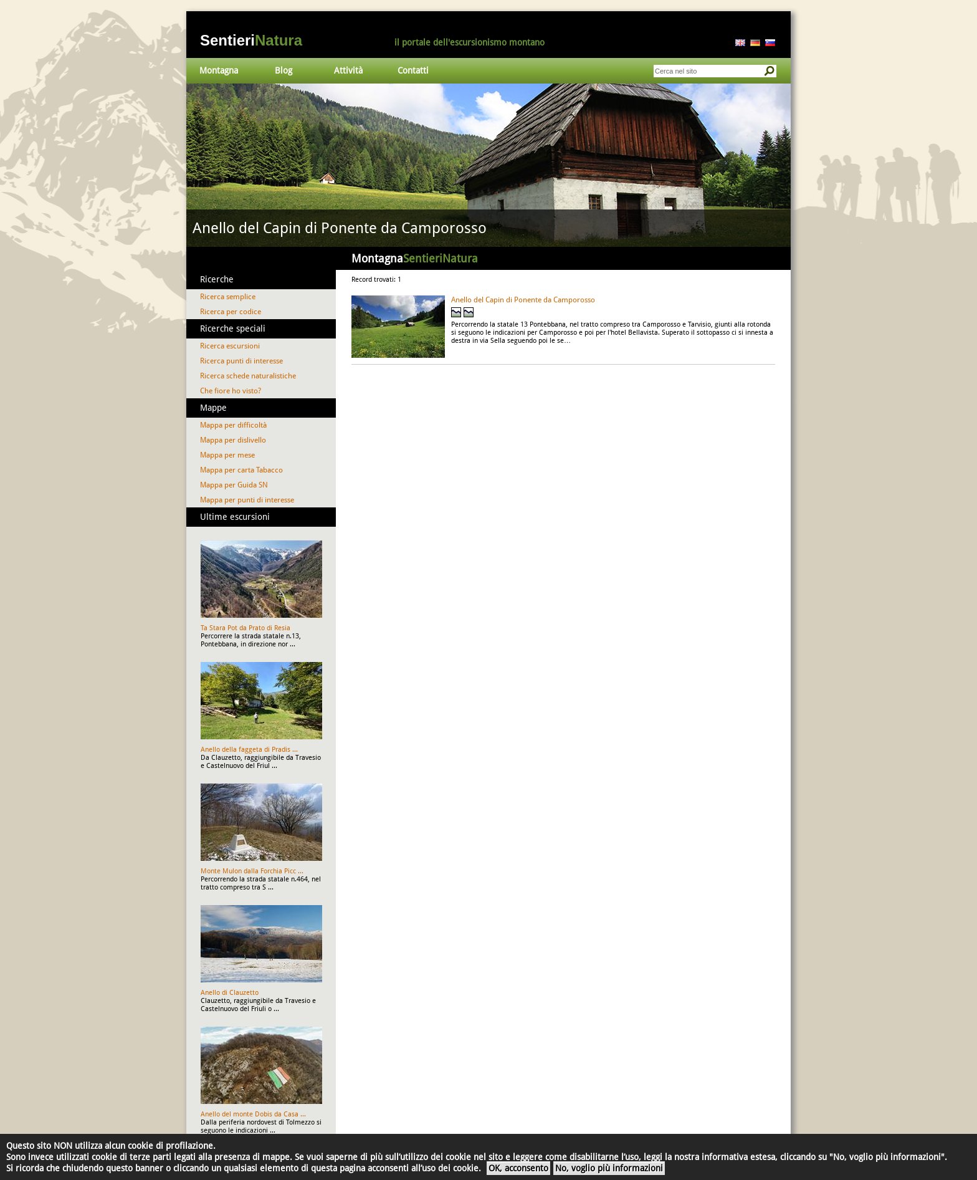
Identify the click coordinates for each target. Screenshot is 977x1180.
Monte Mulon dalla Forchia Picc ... (252, 871)
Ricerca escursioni (230, 346)
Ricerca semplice (227, 296)
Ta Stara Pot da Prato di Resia (245, 628)
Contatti (413, 70)
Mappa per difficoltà (233, 425)
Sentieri (251, 40)
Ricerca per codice (230, 311)
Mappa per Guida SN (234, 485)
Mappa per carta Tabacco (241, 470)
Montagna (218, 70)
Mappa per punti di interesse (247, 500)
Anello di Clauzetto (230, 993)
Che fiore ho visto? (230, 390)
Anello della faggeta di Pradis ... (249, 750)
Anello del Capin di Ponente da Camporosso (523, 299)
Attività (348, 70)
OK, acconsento (518, 1168)
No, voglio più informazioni (609, 1168)
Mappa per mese (227, 455)
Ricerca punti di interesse (241, 361)
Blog (283, 70)
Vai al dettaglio (488, 165)
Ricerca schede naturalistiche (248, 376)
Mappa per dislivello (233, 440)
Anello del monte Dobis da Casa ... (253, 1114)
